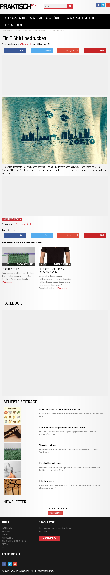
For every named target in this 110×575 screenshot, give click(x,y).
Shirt (28, 224)
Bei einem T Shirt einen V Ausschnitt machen (51, 270)
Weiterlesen (12, 219)
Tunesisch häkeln (10, 268)
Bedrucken (20, 224)
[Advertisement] (55, 75)
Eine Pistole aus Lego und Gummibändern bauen (62, 427)
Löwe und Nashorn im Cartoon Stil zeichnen (59, 409)
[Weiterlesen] (7, 282)
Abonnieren (55, 513)
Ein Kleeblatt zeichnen (50, 463)
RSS (4, 547)
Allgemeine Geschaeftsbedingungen (14, 539)
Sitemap (6, 544)
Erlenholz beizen (47, 481)
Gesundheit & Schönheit (46, 18)
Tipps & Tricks (13, 25)
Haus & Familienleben (79, 18)
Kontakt (6, 531)
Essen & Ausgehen (15, 18)
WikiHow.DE (26, 44)
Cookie (5, 534)
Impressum (7, 528)
